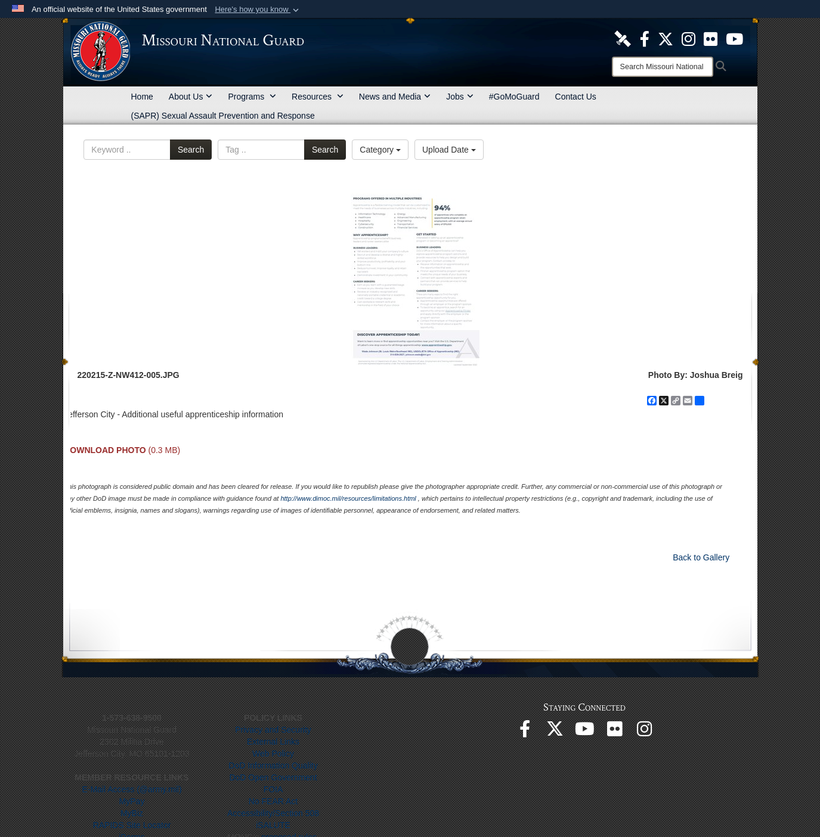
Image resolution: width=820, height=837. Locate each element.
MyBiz (131, 813)
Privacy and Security (273, 729)
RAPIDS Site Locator (132, 825)
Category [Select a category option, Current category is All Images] (380, 149)
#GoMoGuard (514, 96)
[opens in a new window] (623, 38)
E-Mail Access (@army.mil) (131, 789)
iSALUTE (273, 825)
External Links (273, 741)
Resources (318, 96)
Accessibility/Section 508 (273, 813)
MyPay (132, 801)
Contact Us (575, 96)
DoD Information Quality (272, 765)
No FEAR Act (273, 801)
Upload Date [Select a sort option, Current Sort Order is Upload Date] (449, 149)
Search (191, 149)
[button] (258, 10)
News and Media (395, 96)
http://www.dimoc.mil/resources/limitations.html (348, 498)
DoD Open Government (273, 777)
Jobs (460, 96)
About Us (191, 96)
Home (142, 96)
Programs (252, 96)
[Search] (662, 67)
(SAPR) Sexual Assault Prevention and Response (223, 115)
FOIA (273, 789)
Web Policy (273, 753)
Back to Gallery (701, 557)
